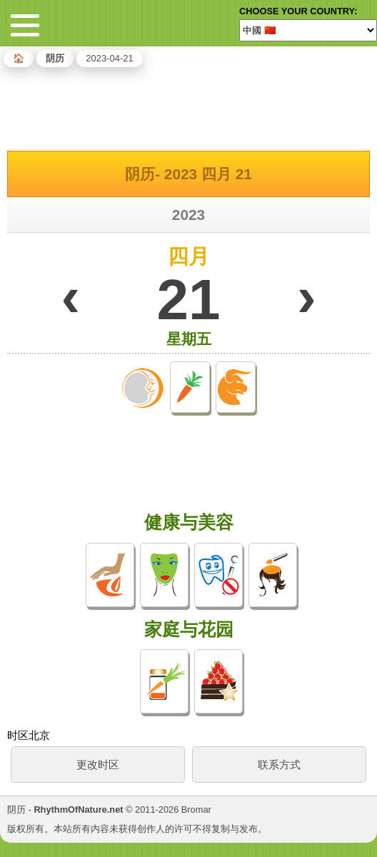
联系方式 (279, 764)
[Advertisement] (188, 106)
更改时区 (97, 764)
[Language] (308, 30)
